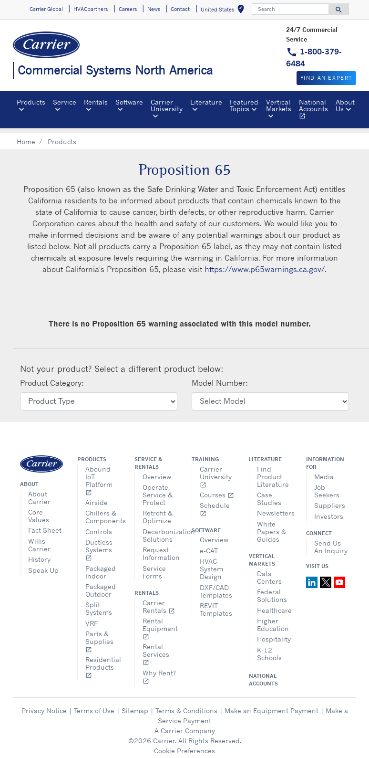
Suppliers (329, 500)
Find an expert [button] (326, 77)
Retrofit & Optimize (158, 511)
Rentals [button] (96, 102)
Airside (96, 497)
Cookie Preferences (184, 745)
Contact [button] (180, 9)
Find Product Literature (273, 471)
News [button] (153, 9)
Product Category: (52, 377)
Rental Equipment (160, 623)
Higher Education (273, 619)
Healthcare (274, 605)
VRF (91, 618)
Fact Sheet (45, 525)
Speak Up (43, 565)
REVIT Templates (216, 604)
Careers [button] (128, 9)
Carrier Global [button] (46, 9)
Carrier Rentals (159, 601)
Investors (328, 511)
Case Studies (269, 493)
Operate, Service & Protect (158, 489)
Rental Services (156, 649)
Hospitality (274, 634)
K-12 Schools (269, 648)
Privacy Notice (44, 705)
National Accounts (315, 110)
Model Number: (220, 377)
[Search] (290, 9)
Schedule (215, 504)
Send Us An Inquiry (331, 541)
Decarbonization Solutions (160, 530)
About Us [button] (345, 105)
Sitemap (135, 705)
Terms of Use (94, 705)
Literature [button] (206, 102)
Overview (157, 471)
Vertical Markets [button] (278, 105)
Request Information (160, 548)
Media (324, 471)
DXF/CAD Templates (216, 586)
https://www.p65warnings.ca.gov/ (265, 264)
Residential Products (102, 662)
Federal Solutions (272, 590)
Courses (217, 489)
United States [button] (224, 11)
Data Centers (269, 572)
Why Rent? (159, 671)
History (39, 554)
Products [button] (31, 102)
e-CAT (209, 545)
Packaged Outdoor (100, 585)
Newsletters (274, 508)
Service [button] (64, 102)
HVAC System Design (211, 563)
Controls (98, 526)
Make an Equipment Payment (271, 705)
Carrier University (216, 471)
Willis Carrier (39, 539)
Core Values (38, 510)
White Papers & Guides (271, 526)
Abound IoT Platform (99, 475)
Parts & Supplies (99, 636)
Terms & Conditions (186, 705)
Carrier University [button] (167, 105)
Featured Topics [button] (244, 105)
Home (26, 136)
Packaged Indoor (100, 567)
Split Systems (98, 603)
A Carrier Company (184, 725)
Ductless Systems (99, 544)
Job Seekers (326, 486)
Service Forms (154, 567)
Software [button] (129, 102)
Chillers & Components (102, 511)
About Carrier (39, 492)
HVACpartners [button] (90, 9)
